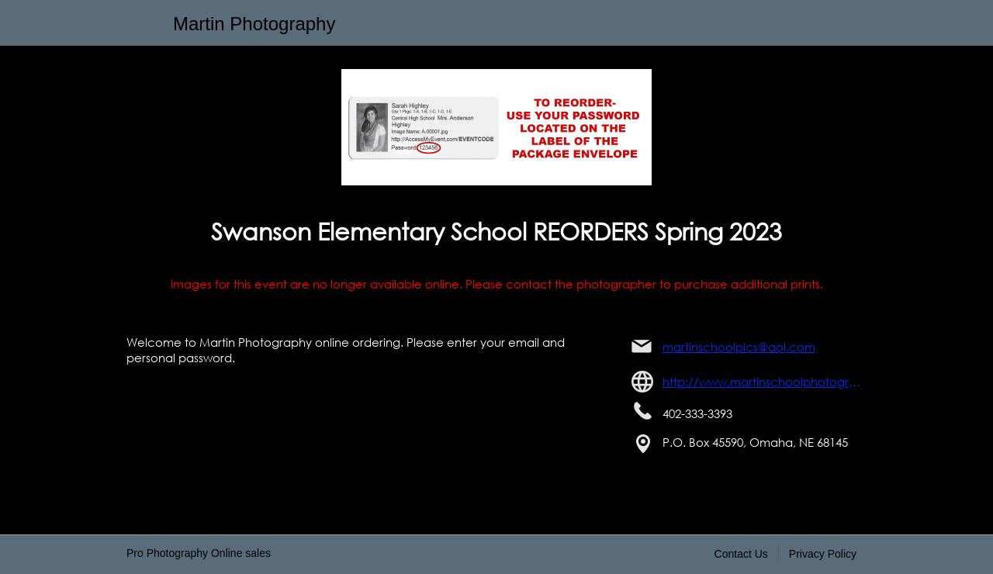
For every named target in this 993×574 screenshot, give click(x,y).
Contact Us (741, 554)
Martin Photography (254, 23)
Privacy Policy (822, 554)
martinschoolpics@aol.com (739, 346)
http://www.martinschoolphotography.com (765, 381)
